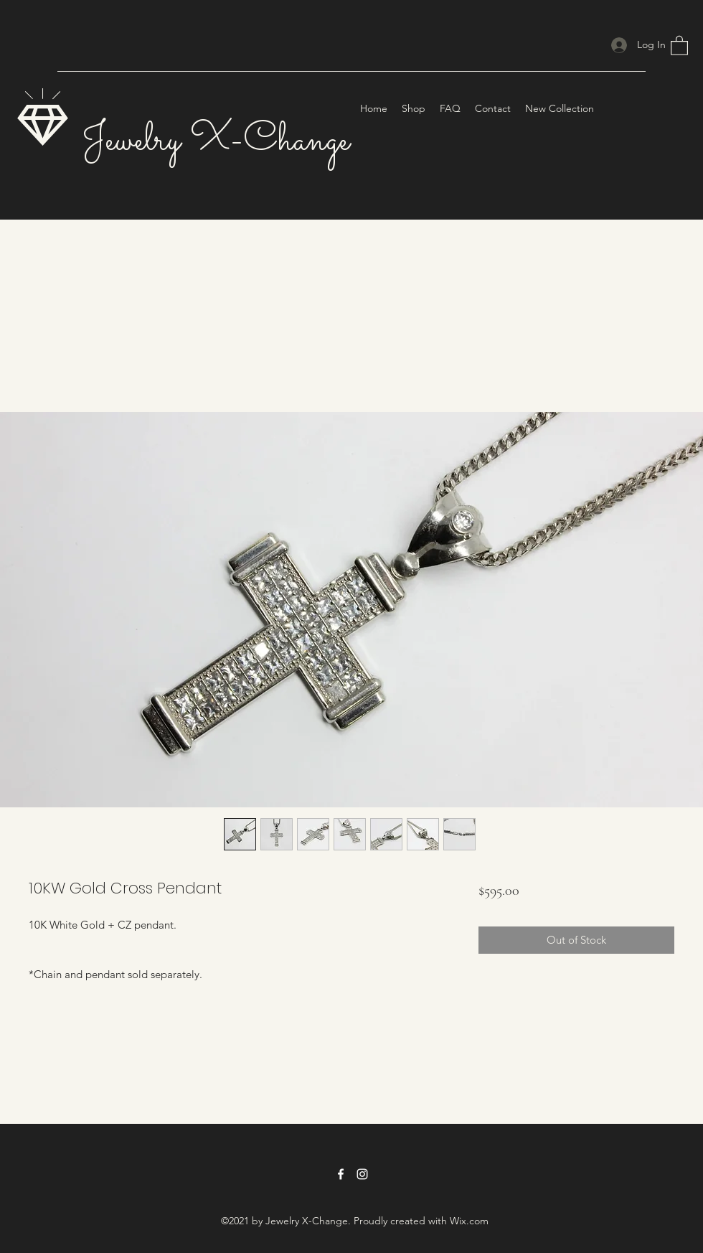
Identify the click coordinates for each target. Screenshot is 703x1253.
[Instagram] (362, 1174)
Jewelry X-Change (215, 141)
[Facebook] (341, 1174)
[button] (679, 44)
